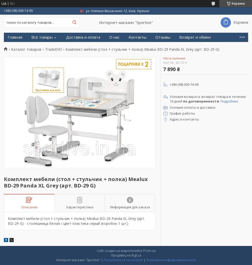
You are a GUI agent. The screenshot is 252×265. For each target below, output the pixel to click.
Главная (15, 37)
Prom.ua (149, 251)
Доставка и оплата (83, 37)
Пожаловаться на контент (123, 260)
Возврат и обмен (195, 37)
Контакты (137, 37)
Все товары (42, 37)
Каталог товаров (26, 49)
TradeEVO (53, 49)
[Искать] (74, 22)
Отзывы (162, 37)
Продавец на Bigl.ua (126, 255)
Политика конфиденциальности (171, 260)
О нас (114, 37)
